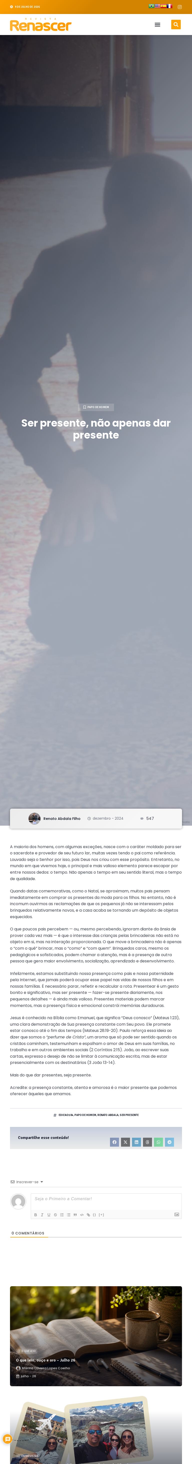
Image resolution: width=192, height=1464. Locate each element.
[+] (105, 1214)
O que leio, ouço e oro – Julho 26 (45, 1360)
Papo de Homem (98, 407)
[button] (157, 24)
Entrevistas (30, 1456)
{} (98, 1214)
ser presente (129, 1115)
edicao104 (66, 1115)
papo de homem (85, 1115)
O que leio (29, 1351)
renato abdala (108, 1115)
